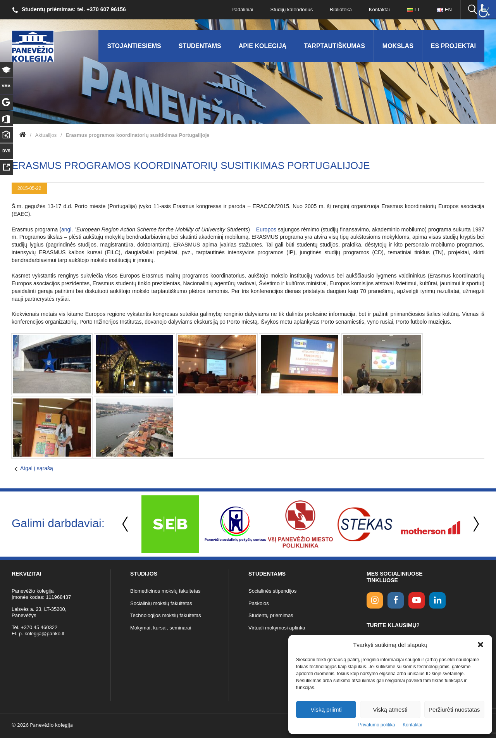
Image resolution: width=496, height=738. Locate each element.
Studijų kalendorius (291, 9)
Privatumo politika (376, 725)
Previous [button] (126, 524)
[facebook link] (396, 600)
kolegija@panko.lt (44, 633)
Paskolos (258, 603)
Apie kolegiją (263, 46)
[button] (480, 644)
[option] (170, 524)
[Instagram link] (375, 600)
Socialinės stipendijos (272, 591)
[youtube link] (416, 600)
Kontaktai (412, 725)
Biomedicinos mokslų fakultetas (165, 591)
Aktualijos (46, 135)
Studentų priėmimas (270, 615)
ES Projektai (453, 46)
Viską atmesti (390, 709)
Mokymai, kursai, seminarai (160, 628)
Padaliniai (242, 9)
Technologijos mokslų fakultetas (165, 615)
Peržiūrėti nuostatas (454, 709)
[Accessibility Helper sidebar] (486, 9)
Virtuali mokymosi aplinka (276, 628)
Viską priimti (326, 709)
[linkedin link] (437, 600)
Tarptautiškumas (334, 46)
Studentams (200, 46)
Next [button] (474, 524)
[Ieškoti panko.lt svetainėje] (472, 9)
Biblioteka (340, 9)
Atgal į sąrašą (36, 468)
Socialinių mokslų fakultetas (161, 603)
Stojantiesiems (134, 46)
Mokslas (397, 46)
